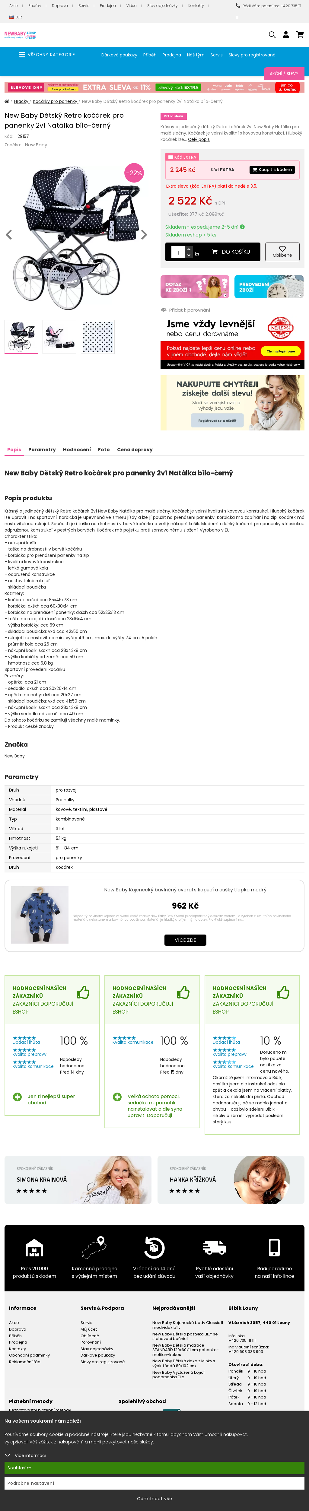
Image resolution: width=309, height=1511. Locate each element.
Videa (131, 5)
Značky (34, 5)
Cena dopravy (138, 448)
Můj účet (89, 1328)
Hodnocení (79, 448)
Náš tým (196, 55)
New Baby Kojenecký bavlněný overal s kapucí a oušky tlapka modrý (185, 888)
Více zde (185, 938)
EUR (15, 17)
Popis (14, 448)
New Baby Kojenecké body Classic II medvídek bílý (187, 1324)
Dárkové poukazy (119, 55)
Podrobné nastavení (31, 1483)
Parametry (43, 448)
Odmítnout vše (154, 1499)
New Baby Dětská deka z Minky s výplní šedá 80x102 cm (183, 1362)
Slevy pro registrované (252, 55)
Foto (106, 448)
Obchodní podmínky (29, 1354)
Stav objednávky (162, 5)
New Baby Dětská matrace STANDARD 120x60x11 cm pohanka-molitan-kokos (185, 1348)
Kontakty (196, 5)
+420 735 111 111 (242, 1339)
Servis (83, 5)
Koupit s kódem (271, 170)
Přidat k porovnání (185, 309)
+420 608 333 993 (245, 1351)
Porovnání (91, 1341)
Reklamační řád (24, 1360)
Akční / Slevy (284, 74)
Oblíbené (90, 1335)
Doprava (60, 5)
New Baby (36, 144)
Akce (13, 5)
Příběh (150, 55)
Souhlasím (20, 1468)
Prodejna (108, 5)
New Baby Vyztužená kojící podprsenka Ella (178, 1373)
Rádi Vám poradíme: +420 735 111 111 (268, 11)
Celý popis (199, 139)
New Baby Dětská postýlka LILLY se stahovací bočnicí (185, 1335)
